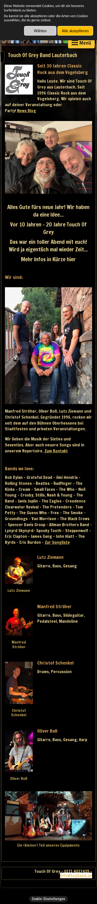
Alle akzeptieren (75, 30)
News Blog (26, 110)
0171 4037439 (76, 871)
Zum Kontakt (56, 451)
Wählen (40, 30)
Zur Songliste (57, 542)
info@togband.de (76, 875)
